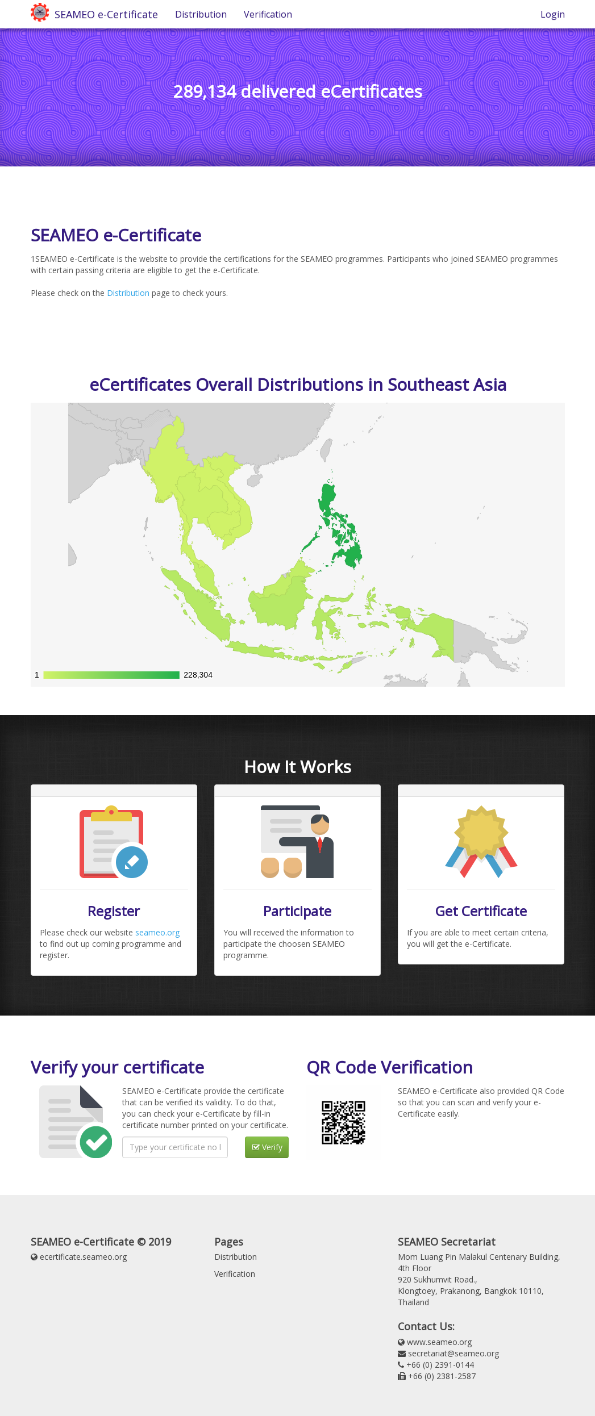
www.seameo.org (439, 1341)
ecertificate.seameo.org (83, 1256)
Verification (268, 14)
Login (552, 14)
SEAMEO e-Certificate (103, 14)
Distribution (201, 14)
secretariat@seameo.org (453, 1353)
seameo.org (157, 932)
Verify (267, 1147)
